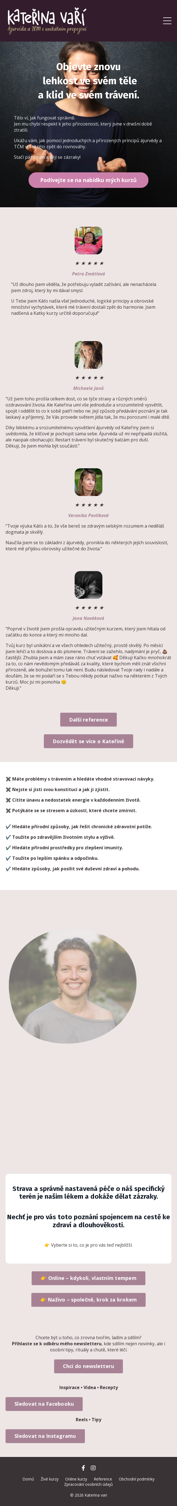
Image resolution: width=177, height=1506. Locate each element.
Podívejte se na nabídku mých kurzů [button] (88, 180)
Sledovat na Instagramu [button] (45, 1436)
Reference (103, 1479)
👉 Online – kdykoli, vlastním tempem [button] (88, 1278)
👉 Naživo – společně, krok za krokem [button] (88, 1299)
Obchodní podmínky (137, 1479)
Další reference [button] (88, 719)
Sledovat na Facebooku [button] (44, 1403)
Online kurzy (76, 1479)
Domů (28, 1479)
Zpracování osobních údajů (88, 1484)
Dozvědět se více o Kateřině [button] (89, 741)
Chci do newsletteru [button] (88, 1366)
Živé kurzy (50, 1479)
